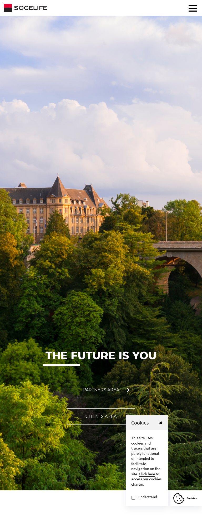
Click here (147, 473)
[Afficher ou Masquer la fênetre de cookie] (186, 498)
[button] (161, 423)
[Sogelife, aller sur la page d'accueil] (101, 8)
